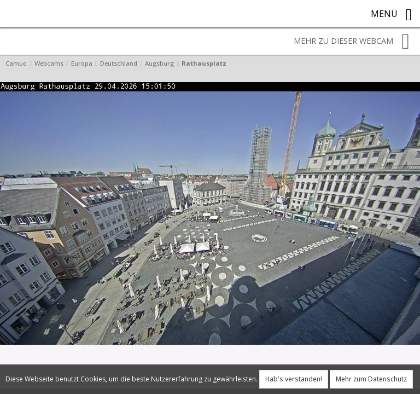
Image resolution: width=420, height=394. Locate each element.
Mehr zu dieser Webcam (352, 42)
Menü (391, 15)
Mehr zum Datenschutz (371, 379)
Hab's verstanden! (293, 379)
